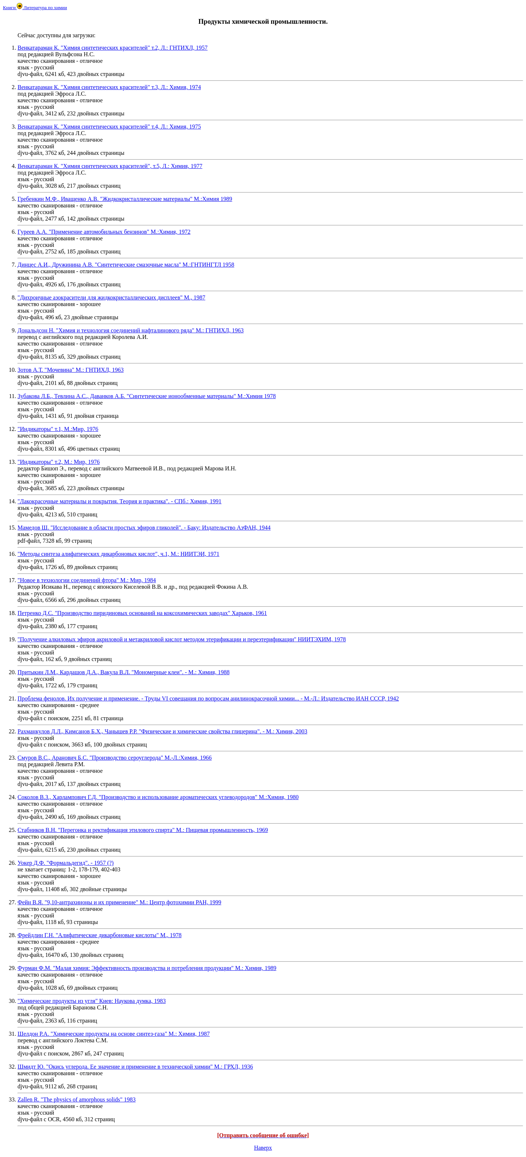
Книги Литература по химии (35, 7)
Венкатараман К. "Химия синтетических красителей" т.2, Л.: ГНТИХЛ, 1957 (112, 48)
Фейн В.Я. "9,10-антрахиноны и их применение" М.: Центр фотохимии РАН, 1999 (119, 902)
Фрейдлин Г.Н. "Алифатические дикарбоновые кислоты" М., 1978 (100, 935)
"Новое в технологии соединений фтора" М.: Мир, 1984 (87, 580)
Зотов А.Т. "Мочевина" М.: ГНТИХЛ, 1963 (70, 370)
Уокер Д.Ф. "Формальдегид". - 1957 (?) (66, 863)
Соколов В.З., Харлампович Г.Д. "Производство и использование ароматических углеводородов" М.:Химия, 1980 (158, 797)
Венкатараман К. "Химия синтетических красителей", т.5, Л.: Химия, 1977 (110, 166)
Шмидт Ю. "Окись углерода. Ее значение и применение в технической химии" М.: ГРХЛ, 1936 (135, 1067)
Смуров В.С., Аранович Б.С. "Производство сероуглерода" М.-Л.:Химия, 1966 (115, 758)
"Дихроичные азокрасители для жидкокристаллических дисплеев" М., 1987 (111, 297)
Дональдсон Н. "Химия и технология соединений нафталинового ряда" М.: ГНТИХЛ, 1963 (131, 330)
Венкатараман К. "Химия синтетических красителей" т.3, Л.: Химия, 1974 (109, 87)
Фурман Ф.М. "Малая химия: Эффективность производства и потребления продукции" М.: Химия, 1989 (147, 968)
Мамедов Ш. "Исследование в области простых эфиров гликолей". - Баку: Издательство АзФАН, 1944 (144, 527)
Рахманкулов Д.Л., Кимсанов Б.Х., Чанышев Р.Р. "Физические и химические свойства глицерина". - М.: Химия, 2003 (162, 731)
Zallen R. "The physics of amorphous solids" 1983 (77, 1099)
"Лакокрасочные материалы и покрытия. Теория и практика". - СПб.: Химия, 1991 (119, 501)
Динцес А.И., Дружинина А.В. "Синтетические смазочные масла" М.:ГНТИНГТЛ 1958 (126, 264)
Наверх (263, 1148)
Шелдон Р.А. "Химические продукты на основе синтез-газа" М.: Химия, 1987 (114, 1034)
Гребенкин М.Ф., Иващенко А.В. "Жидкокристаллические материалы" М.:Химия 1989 (125, 199)
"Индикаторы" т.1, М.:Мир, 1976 (58, 429)
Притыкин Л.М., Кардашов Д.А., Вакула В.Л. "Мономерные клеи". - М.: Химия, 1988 (123, 672)
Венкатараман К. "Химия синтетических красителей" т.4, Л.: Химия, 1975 (109, 126)
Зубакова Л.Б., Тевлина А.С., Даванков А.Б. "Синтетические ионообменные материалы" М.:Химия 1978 (147, 396)
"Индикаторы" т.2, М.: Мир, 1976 (59, 462)
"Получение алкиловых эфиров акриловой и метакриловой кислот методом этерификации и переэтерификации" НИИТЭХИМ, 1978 (182, 639)
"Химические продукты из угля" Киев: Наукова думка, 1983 (92, 1001)
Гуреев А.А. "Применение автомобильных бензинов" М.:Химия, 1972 (104, 232)
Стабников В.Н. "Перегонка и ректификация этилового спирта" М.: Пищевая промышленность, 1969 (143, 830)
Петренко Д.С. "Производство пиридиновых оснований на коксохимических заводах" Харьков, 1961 (142, 613)
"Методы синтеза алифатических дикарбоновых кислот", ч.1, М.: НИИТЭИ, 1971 (119, 554)
